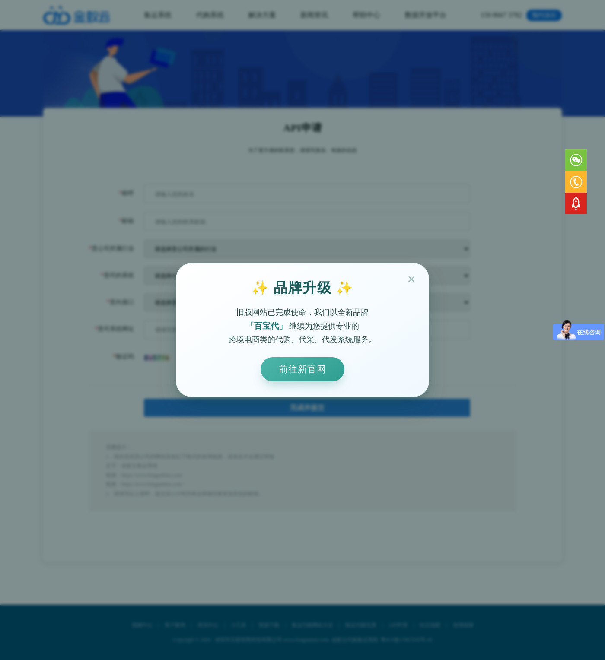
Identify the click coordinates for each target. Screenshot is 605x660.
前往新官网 (302, 369)
